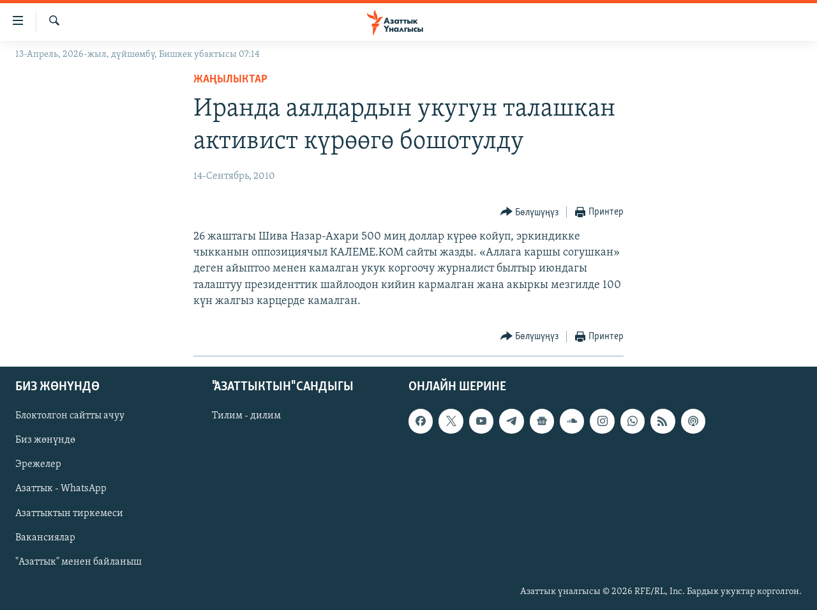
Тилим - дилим (246, 416)
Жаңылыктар (230, 79)
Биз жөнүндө (45, 440)
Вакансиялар (45, 538)
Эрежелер (38, 464)
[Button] (529, 212)
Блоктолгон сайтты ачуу (69, 416)
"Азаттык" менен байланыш (78, 562)
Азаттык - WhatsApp (61, 489)
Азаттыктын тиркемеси (69, 513)
